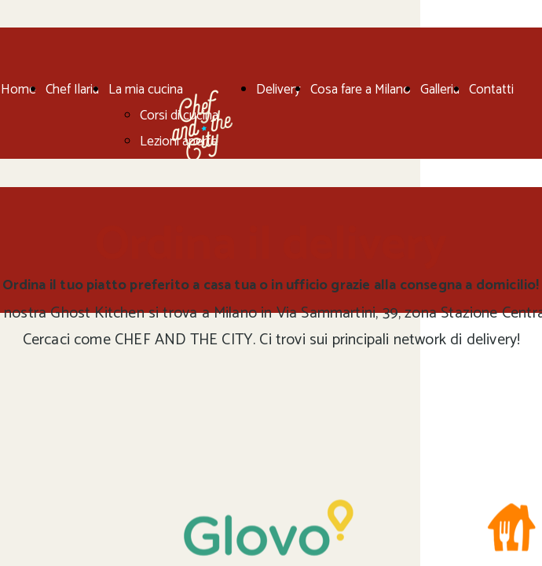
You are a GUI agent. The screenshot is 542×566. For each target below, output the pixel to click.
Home (18, 90)
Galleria (440, 90)
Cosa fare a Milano (360, 90)
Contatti (491, 90)
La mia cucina (145, 90)
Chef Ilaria (72, 90)
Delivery (278, 90)
